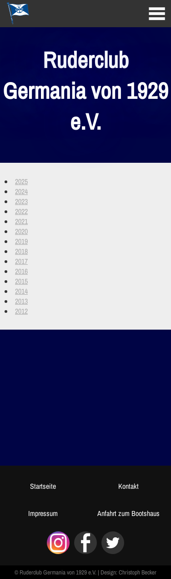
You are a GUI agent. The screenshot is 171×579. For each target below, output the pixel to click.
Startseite (43, 486)
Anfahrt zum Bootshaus (128, 513)
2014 (21, 291)
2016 (21, 271)
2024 (21, 191)
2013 (21, 301)
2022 (21, 211)
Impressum (43, 513)
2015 (21, 281)
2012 (21, 311)
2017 (21, 261)
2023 (21, 201)
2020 (21, 231)
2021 (21, 221)
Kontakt (128, 486)
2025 (21, 181)
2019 (21, 241)
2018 (21, 251)
